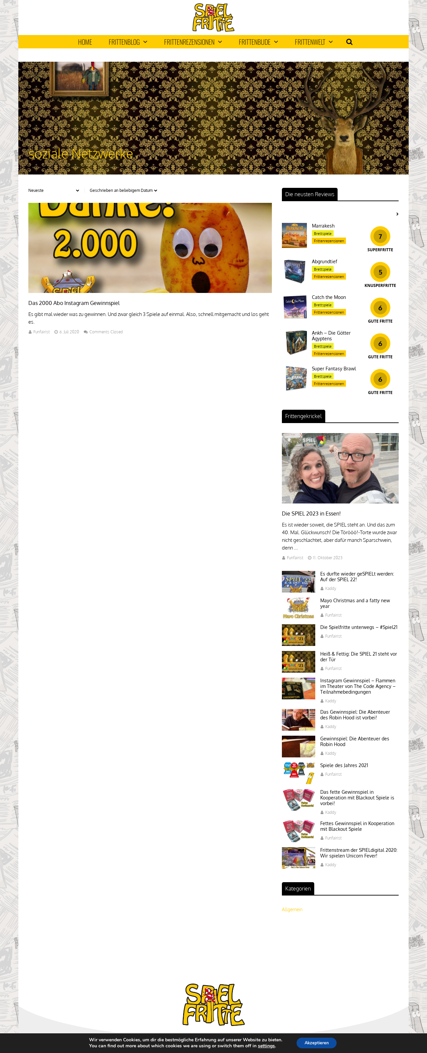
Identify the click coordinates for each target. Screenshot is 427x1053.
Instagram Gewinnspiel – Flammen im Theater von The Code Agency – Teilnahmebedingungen (358, 686)
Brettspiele (323, 233)
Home (85, 42)
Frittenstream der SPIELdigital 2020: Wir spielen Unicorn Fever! (358, 852)
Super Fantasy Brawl (334, 368)
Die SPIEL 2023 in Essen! (311, 513)
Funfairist (41, 331)
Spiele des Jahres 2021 (344, 765)
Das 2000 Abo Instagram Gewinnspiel (73, 303)
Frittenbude (258, 42)
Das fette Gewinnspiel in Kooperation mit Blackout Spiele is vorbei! (357, 797)
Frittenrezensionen (193, 42)
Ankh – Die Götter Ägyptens (331, 335)
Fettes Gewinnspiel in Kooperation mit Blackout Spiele (357, 826)
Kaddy (330, 588)
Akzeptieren (316, 1042)
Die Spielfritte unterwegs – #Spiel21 (358, 627)
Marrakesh (323, 226)
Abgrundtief (324, 261)
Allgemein (292, 909)
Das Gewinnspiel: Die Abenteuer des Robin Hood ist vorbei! (355, 714)
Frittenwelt (314, 42)
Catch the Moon (329, 297)
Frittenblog (128, 42)
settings (263, 1046)
